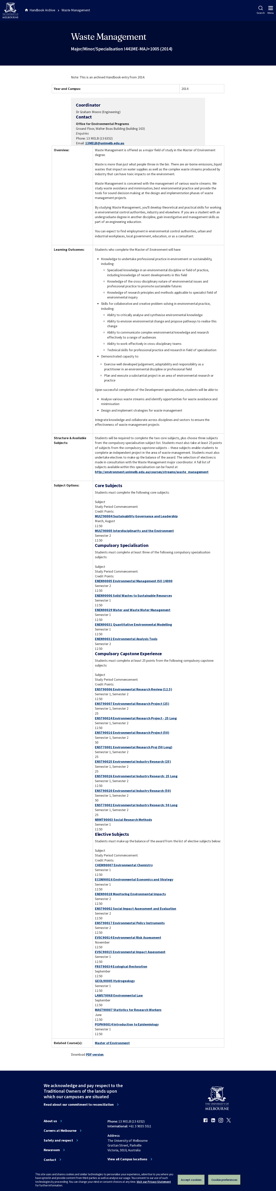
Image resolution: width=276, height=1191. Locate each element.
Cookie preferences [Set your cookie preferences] (224, 1180)
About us (50, 1121)
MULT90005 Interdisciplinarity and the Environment (134, 531)
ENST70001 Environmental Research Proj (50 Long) (133, 747)
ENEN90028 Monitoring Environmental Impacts (130, 894)
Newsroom (52, 1150)
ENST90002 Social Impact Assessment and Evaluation (135, 908)
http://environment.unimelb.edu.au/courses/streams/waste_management (152, 472)
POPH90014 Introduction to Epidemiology (127, 1024)
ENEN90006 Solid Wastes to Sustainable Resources (133, 595)
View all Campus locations (127, 1159)
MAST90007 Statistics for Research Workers (128, 1010)
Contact (50, 1160)
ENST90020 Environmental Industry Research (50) (133, 790)
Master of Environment (112, 1043)
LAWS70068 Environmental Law (119, 995)
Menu (271, 10)
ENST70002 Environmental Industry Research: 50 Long (136, 805)
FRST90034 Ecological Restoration (121, 966)
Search (260, 10)
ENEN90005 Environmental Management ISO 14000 (133, 581)
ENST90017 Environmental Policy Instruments (130, 923)
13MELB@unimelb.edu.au (104, 143)
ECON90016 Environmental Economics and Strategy (134, 879)
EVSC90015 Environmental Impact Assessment (130, 952)
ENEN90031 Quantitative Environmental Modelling (133, 624)
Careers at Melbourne (60, 1131)
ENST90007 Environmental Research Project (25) (132, 703)
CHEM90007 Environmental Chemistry (124, 865)
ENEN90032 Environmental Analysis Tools (126, 639)
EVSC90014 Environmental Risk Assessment (128, 937)
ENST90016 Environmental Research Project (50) (132, 732)
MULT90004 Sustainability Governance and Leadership (136, 516)
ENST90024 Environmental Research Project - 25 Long (136, 718)
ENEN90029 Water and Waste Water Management (132, 610)
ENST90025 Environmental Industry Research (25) (133, 761)
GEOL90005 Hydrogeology (115, 981)
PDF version (95, 1054)
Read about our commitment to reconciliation (79, 1104)
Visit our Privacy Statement (154, 1182)
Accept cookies (191, 1180)
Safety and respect (58, 1140)
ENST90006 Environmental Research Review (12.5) (133, 689)
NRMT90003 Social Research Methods (123, 819)
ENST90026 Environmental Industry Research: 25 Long (136, 776)
